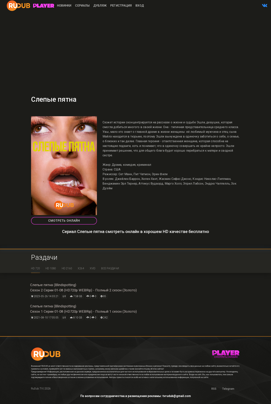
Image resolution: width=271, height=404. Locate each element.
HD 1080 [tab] (51, 268)
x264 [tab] (81, 268)
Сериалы (82, 5)
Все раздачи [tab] (110, 268)
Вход (140, 5)
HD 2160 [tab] (67, 268)
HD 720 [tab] (35, 268)
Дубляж (100, 5)
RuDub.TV (37, 388)
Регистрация (121, 5)
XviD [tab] (93, 268)
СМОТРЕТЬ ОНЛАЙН (64, 220)
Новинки (64, 5)
